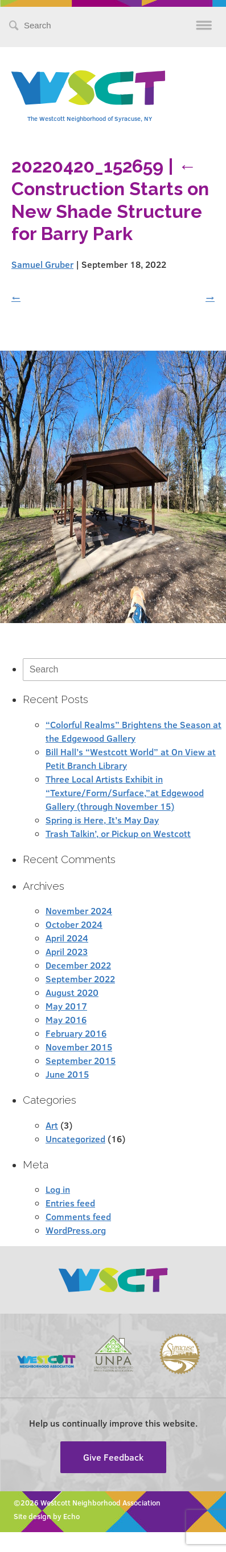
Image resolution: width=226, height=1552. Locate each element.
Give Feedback (113, 1457)
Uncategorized (75, 1139)
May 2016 (66, 1019)
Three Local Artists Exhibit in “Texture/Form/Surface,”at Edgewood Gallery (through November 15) (125, 792)
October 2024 (74, 924)
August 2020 (72, 992)
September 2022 (80, 979)
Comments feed (78, 1216)
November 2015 (79, 1047)
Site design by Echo (47, 1516)
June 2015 (67, 1074)
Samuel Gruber (42, 264)
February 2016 (76, 1033)
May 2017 (66, 1006)
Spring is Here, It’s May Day (102, 820)
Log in (58, 1189)
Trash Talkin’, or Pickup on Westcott (118, 833)
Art (52, 1125)
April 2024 (67, 938)
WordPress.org (76, 1230)
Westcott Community (88, 87)
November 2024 (79, 910)
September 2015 (81, 1060)
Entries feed (70, 1203)
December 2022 (78, 965)
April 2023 (67, 951)
